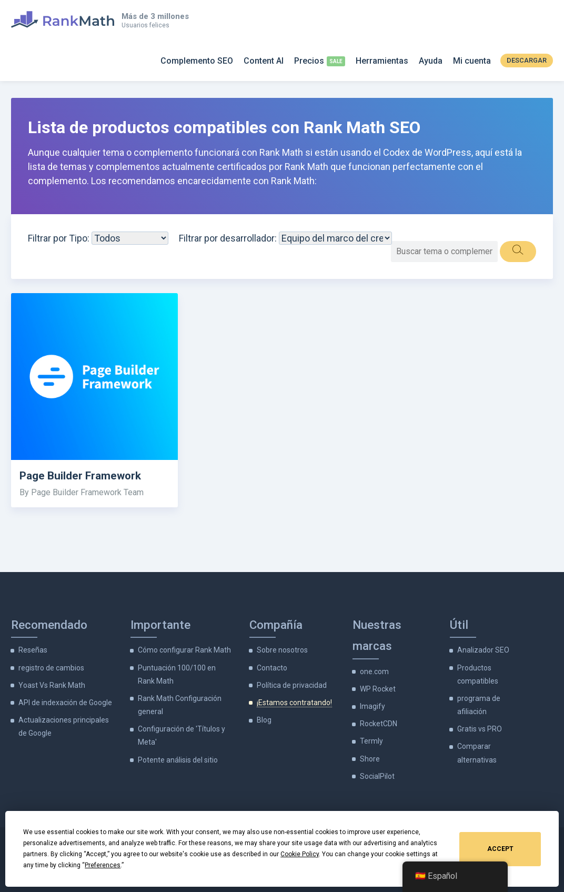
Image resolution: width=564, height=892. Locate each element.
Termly (371, 741)
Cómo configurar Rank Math (184, 650)
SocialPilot (377, 776)
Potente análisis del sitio (178, 760)
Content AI (264, 61)
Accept (500, 849)
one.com (374, 671)
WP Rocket (378, 689)
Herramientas (382, 61)
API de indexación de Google (65, 702)
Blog (264, 720)
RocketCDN (378, 723)
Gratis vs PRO (479, 729)
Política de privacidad (292, 685)
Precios (309, 61)
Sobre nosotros (282, 650)
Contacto (272, 668)
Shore (370, 759)
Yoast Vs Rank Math (51, 685)
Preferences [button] (102, 865)
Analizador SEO (483, 650)
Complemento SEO (196, 61)
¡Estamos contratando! (294, 702)
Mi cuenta (472, 61)
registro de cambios (51, 668)
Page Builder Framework (80, 475)
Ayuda (430, 61)
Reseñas (32, 650)
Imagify (372, 706)
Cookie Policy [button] (299, 854)
